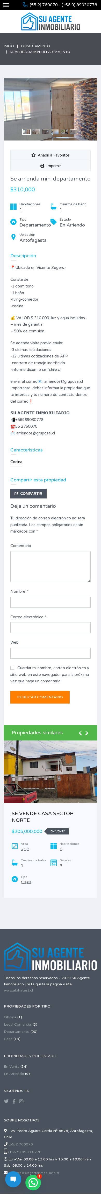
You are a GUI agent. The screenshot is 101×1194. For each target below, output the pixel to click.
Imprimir (50, 165)
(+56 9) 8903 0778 (24, 1152)
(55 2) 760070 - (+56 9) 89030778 (63, 4)
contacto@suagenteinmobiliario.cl (34, 1173)
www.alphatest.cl (18, 990)
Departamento (35, 46)
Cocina (16, 461)
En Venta (11, 1066)
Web (14, 642)
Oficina (10, 1017)
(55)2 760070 (21, 1144)
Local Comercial (18, 1024)
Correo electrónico (28, 617)
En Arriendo (14, 1074)
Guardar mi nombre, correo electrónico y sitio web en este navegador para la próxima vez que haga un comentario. (49, 674)
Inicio (9, 46)
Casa (8, 1039)
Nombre (19, 591)
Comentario (20, 545)
